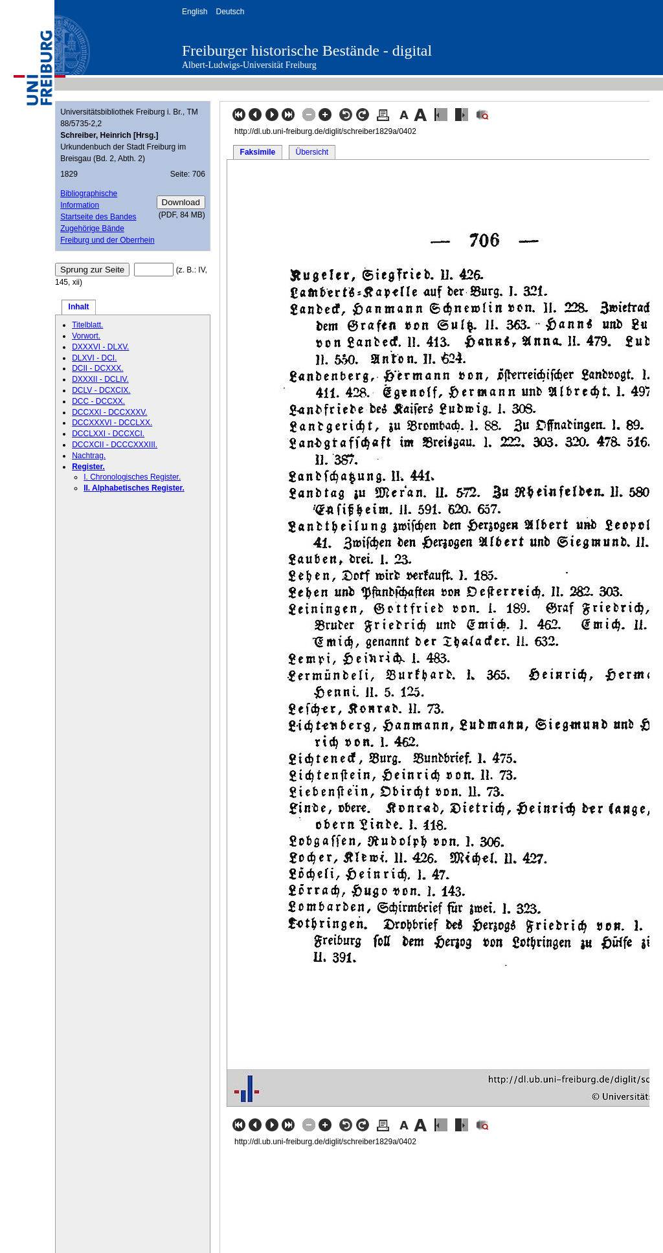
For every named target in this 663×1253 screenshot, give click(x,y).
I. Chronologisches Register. (132, 477)
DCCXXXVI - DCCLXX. (112, 422)
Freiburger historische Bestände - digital (307, 50)
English (194, 11)
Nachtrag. (89, 455)
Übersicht (311, 152)
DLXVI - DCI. (94, 357)
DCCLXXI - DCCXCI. (108, 433)
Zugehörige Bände (92, 228)
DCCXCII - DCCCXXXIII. (114, 444)
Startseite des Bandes (98, 216)
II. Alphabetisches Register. (134, 488)
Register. (88, 466)
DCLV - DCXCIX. (101, 390)
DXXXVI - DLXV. (100, 346)
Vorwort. (86, 335)
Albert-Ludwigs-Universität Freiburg (249, 65)
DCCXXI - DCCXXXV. (109, 412)
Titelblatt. (87, 324)
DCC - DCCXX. (98, 401)
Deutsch (230, 11)
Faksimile (258, 152)
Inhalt (79, 306)
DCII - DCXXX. (97, 368)
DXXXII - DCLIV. (100, 379)
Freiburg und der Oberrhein (107, 240)
